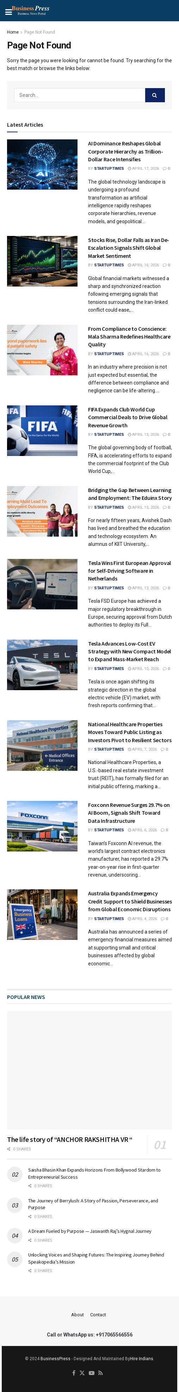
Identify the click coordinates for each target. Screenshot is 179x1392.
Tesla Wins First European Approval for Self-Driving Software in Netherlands (129, 570)
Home (13, 32)
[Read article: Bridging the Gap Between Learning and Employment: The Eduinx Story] (42, 511)
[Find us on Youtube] (91, 1373)
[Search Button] (155, 95)
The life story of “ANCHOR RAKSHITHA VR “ (69, 1139)
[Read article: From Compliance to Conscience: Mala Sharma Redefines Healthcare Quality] (42, 350)
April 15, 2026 (143, 434)
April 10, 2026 (143, 668)
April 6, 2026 (142, 830)
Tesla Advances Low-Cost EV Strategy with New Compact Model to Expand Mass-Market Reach (129, 651)
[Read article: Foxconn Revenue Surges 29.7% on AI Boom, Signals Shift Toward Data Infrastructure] (42, 826)
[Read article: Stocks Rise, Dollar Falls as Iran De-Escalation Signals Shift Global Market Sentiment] (42, 261)
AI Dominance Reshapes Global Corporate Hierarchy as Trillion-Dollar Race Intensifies (125, 151)
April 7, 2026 (142, 749)
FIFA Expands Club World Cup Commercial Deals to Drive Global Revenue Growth (127, 417)
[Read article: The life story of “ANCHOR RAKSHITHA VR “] (89, 1070)
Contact (98, 1314)
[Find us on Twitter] (82, 1373)
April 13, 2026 (143, 588)
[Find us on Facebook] (73, 1373)
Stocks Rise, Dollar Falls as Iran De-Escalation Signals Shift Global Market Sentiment (128, 247)
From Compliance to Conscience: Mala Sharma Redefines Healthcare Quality (129, 336)
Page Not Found (39, 32)
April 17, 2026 (143, 168)
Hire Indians (141, 1358)
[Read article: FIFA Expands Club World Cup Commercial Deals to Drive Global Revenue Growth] (42, 430)
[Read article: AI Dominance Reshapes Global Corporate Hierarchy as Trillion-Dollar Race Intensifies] (42, 164)
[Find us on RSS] (100, 1373)
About (77, 1314)
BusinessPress (55, 1358)
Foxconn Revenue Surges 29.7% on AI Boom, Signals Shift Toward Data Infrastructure (129, 812)
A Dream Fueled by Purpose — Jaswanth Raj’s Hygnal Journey (90, 1231)
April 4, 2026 (142, 919)
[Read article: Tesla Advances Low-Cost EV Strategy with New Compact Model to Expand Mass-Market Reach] (42, 665)
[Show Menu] (31, 10)
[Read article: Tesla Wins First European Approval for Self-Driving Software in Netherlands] (42, 584)
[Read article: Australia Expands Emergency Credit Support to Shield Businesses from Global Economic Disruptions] (42, 914)
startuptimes (109, 168)
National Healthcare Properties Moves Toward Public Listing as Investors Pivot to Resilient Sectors (129, 732)
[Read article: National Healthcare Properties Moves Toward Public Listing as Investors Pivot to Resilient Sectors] (42, 745)
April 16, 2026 (143, 265)
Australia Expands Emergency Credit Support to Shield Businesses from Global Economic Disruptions (130, 901)
